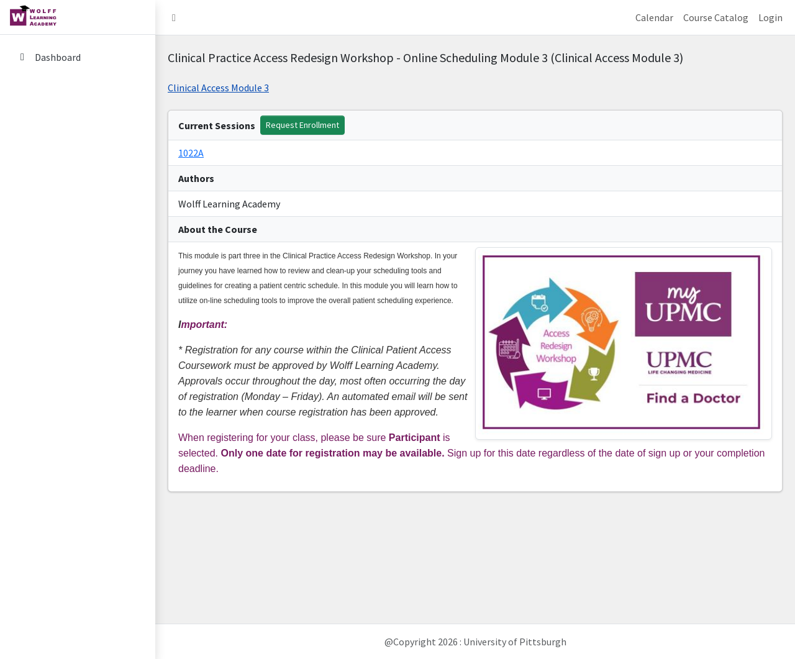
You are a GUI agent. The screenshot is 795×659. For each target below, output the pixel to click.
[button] (174, 17)
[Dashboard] (77, 57)
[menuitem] (77, 58)
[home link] (77, 17)
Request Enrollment (302, 124)
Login (770, 17)
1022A (191, 153)
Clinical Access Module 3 (218, 87)
